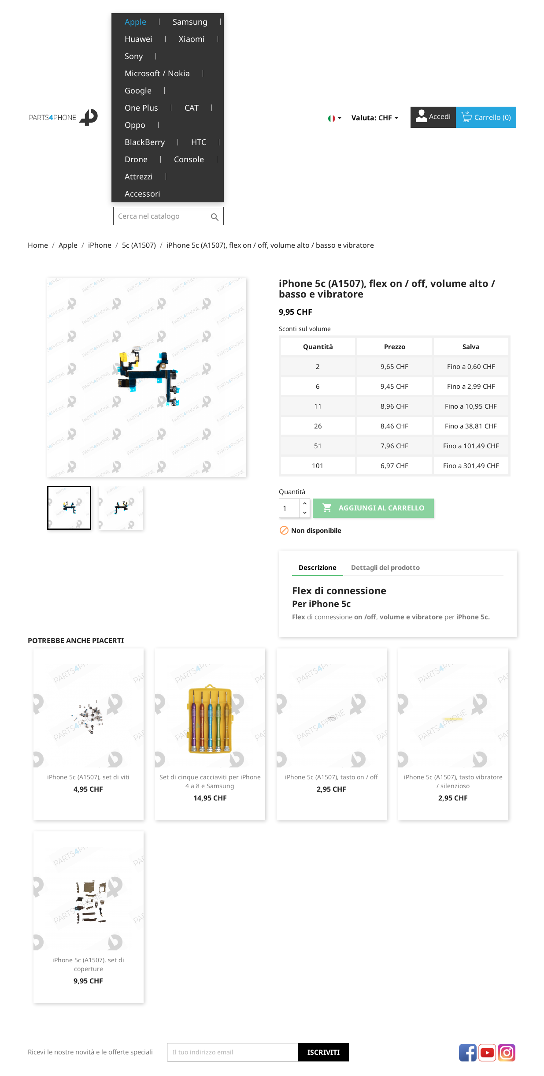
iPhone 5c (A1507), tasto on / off (331, 620)
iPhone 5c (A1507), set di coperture (88, 807)
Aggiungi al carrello (373, 351)
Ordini (288, 961)
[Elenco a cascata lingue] (336, 20)
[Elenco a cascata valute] (390, 20)
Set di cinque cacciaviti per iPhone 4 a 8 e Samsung (210, 624)
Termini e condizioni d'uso (198, 961)
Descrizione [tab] (318, 410)
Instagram (506, 896)
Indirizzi (291, 988)
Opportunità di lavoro (192, 1015)
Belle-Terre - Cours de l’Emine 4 (75, 961)
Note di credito (301, 974)
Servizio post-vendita (191, 988)
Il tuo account (313, 934)
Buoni (287, 1002)
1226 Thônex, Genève (61, 974)
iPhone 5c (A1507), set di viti (88, 620)
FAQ (166, 1002)
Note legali (176, 947)
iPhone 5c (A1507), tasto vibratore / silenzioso (453, 624)
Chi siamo (174, 974)
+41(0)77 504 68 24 (58, 987)
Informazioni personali (312, 947)
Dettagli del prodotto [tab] (385, 410)
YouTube (487, 896)
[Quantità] (289, 351)
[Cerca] (168, 19)
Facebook (468, 896)
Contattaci (175, 1029)
